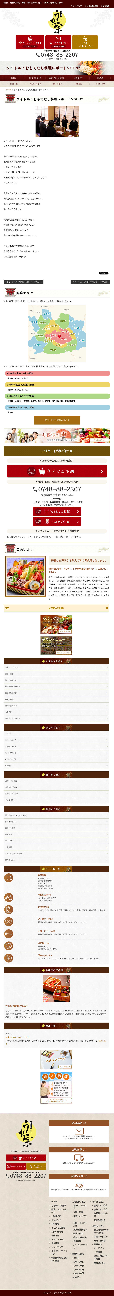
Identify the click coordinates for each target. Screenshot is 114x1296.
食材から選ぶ (98, 1202)
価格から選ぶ (57, 84)
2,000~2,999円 (10, 746)
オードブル (9, 841)
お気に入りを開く (57, 608)
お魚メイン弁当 (11, 787)
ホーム (9, 90)
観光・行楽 (9, 699)
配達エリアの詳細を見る (56, 420)
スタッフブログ (58, 1239)
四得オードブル (11, 822)
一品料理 (8, 847)
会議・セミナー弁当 (12, 687)
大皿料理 (8, 712)
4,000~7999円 (10, 759)
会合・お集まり (11, 706)
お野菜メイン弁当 (12, 794)
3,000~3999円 (10, 753)
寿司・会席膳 (10, 828)
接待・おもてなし (12, 680)
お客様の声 (78, 78)
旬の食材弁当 (10, 800)
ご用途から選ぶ (35, 84)
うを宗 (54, 1293)
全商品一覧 (13, 84)
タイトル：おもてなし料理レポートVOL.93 (89, 282)
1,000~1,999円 (10, 740)
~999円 (8, 734)
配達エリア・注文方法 (57, 78)
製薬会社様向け (11, 693)
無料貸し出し (10, 860)
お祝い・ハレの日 (12, 667)
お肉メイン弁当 (11, 781)
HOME (13, 78)
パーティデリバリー (12, 718)
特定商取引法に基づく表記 (59, 1259)
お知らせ (55, 1235)
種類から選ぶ (98, 1226)
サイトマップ (77, 6)
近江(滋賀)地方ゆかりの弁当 (15, 815)
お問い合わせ (57, 1232)
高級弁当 (78, 84)
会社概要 (106, 6)
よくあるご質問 (92, 6)
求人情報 (55, 1243)
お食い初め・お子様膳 (13, 854)
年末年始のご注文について (17, 1037)
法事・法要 (9, 674)
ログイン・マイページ (59, 1252)
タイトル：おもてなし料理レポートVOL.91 (24, 282)
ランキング (56, 1220)
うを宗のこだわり (35, 78)
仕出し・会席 (100, 84)
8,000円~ (8, 766)
